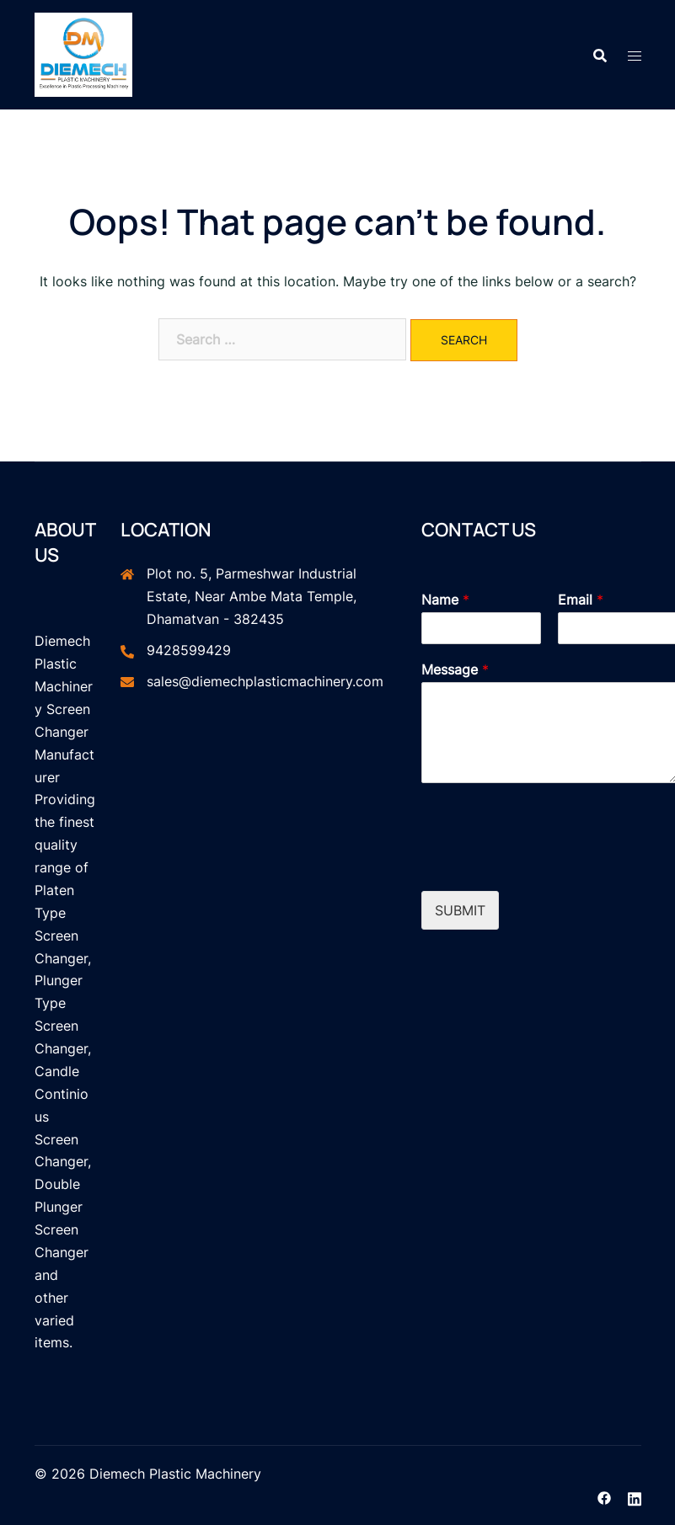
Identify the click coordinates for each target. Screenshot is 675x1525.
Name (445, 599)
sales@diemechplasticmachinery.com (265, 681)
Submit (460, 910)
